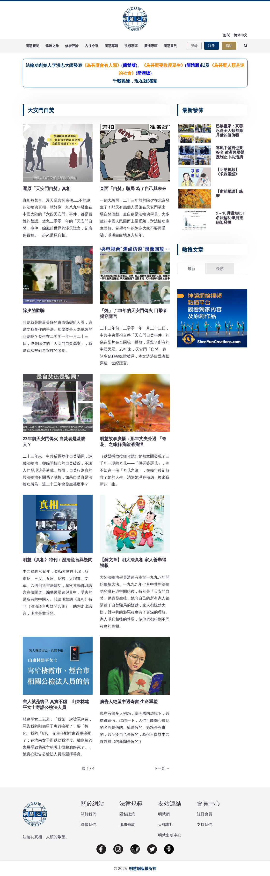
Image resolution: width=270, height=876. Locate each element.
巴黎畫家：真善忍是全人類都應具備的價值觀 (229, 130)
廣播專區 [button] (151, 45)
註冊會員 (204, 814)
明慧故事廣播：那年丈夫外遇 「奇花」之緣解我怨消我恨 (133, 441)
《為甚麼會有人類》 (101, 65)
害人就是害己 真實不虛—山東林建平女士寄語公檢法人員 (56, 704)
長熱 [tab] (220, 268)
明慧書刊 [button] (170, 45)
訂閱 (226, 35)
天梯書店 (166, 824)
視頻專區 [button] (131, 45)
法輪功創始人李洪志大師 (49, 65)
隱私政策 (127, 814)
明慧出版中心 (169, 835)
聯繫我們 (88, 824)
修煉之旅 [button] (52, 45)
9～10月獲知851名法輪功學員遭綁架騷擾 (230, 217)
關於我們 (88, 814)
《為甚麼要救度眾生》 (163, 65)
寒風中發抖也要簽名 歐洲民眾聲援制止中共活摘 (230, 152)
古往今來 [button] (91, 45)
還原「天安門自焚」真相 (47, 188)
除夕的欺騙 (33, 310)
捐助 (229, 45)
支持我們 (204, 824)
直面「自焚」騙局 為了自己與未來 (133, 188)
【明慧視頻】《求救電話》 (227, 172)
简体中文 (240, 35)
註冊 (211, 45)
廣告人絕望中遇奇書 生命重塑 (129, 701)
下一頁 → (161, 768)
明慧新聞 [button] (32, 45)
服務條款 (127, 824)
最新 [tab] (191, 268)
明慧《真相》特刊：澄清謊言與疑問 (57, 559)
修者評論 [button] (72, 45)
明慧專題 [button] (111, 45)
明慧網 (164, 814)
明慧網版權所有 (142, 868)
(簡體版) (129, 65)
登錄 (194, 45)
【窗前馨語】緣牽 (229, 194)
